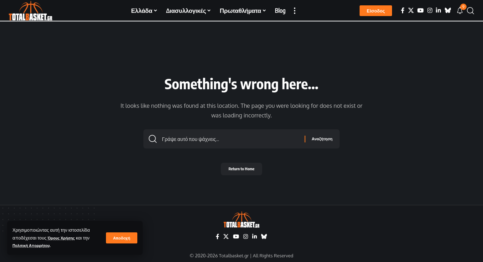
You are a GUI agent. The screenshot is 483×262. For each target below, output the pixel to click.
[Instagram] (430, 10)
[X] (411, 10)
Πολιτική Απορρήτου (34, 245)
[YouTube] (421, 10)
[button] (121, 237)
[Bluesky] (448, 10)
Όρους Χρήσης (64, 238)
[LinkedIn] (438, 10)
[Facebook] (402, 10)
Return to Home (242, 171)
